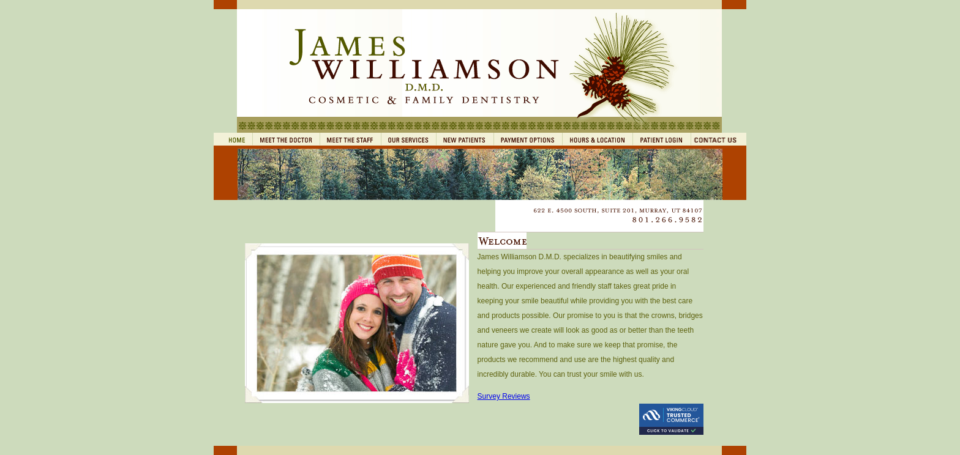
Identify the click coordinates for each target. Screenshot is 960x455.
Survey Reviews (504, 396)
